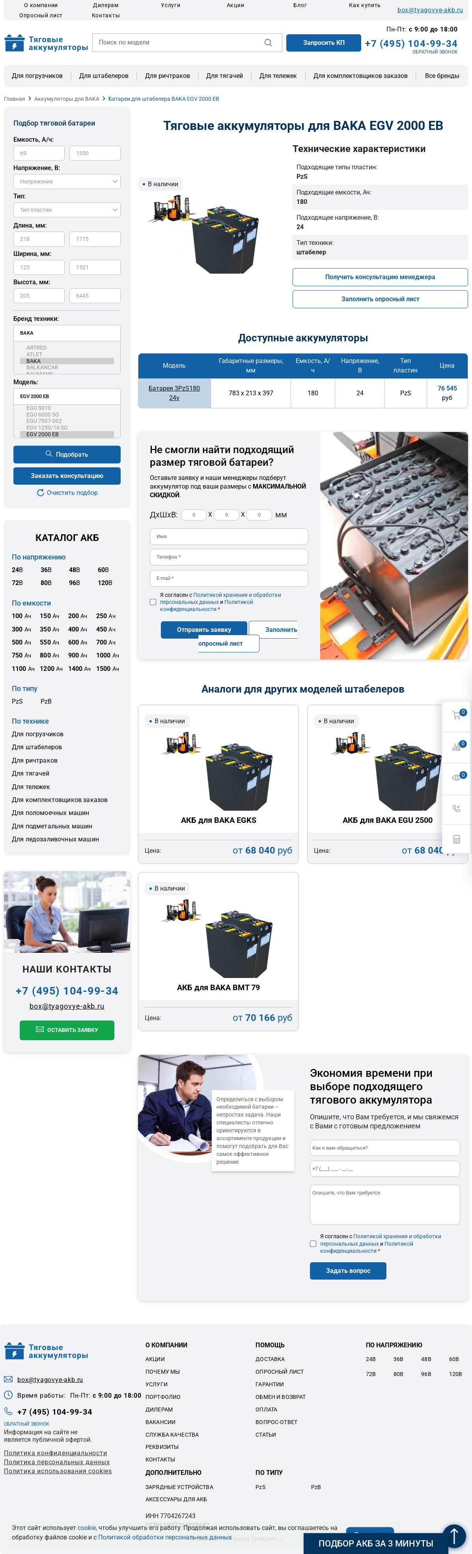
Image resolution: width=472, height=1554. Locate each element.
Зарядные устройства (179, 1486)
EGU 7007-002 (67, 421)
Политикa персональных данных (57, 1461)
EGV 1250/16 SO (67, 427)
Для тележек (278, 76)
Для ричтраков (167, 76)
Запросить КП (324, 42)
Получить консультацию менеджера (380, 277)
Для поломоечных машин (50, 813)
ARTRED (67, 348)
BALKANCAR (67, 367)
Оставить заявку (72, 1030)
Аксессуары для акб (176, 1499)
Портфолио (163, 1396)
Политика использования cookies (58, 1470)
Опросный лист (41, 15)
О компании (41, 5)
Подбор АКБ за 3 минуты (376, 1543)
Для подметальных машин (52, 826)
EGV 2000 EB (67, 434)
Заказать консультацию (67, 476)
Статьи (266, 1434)
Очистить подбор (72, 492)
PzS (17, 701)
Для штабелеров (104, 76)
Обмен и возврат (281, 1396)
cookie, (87, 1528)
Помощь (270, 1344)
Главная (14, 99)
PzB (46, 701)
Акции (235, 5)
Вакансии (160, 1421)
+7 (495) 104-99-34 (411, 43)
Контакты (106, 15)
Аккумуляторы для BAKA (66, 99)
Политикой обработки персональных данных (165, 1537)
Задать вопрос (348, 1270)
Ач (21, 616)
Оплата (266, 1409)
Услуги (170, 5)
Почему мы (163, 1371)
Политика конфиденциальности (55, 1452)
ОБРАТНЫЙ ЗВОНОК (435, 52)
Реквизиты (162, 1446)
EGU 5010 (67, 408)
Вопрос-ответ (276, 1421)
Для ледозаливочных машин (55, 839)
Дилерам (106, 5)
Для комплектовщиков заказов (360, 76)
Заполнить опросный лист (380, 299)
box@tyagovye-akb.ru (430, 10)
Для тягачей (224, 76)
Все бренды (442, 76)
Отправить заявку (204, 629)
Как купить (365, 5)
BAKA (67, 361)
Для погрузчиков (37, 76)
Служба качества (172, 1434)
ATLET (67, 354)
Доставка (270, 1359)
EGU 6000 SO (67, 414)
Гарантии (270, 1384)
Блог (300, 5)
